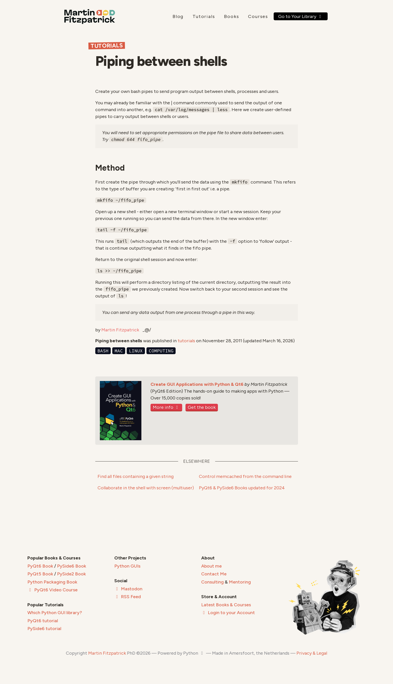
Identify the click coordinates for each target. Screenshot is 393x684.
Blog (178, 16)
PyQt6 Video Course (52, 590)
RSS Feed (127, 596)
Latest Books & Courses (226, 605)
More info (166, 407)
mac (119, 351)
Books (231, 16)
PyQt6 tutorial (42, 620)
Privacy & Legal (311, 653)
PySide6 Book (71, 566)
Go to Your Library (300, 16)
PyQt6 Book (40, 566)
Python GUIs (127, 566)
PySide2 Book (71, 574)
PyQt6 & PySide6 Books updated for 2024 (242, 488)
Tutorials (204, 16)
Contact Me (214, 574)
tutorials (186, 341)
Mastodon (128, 589)
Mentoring (240, 582)
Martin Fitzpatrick (120, 330)
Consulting (212, 582)
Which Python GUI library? (54, 612)
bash (103, 351)
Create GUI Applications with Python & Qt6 (197, 384)
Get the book (202, 407)
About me (211, 566)
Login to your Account (228, 612)
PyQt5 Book (40, 574)
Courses (258, 16)
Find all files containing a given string (136, 476)
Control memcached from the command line (245, 476)
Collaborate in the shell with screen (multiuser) (146, 488)
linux (136, 351)
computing (161, 351)
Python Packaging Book (52, 582)
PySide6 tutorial (44, 628)
